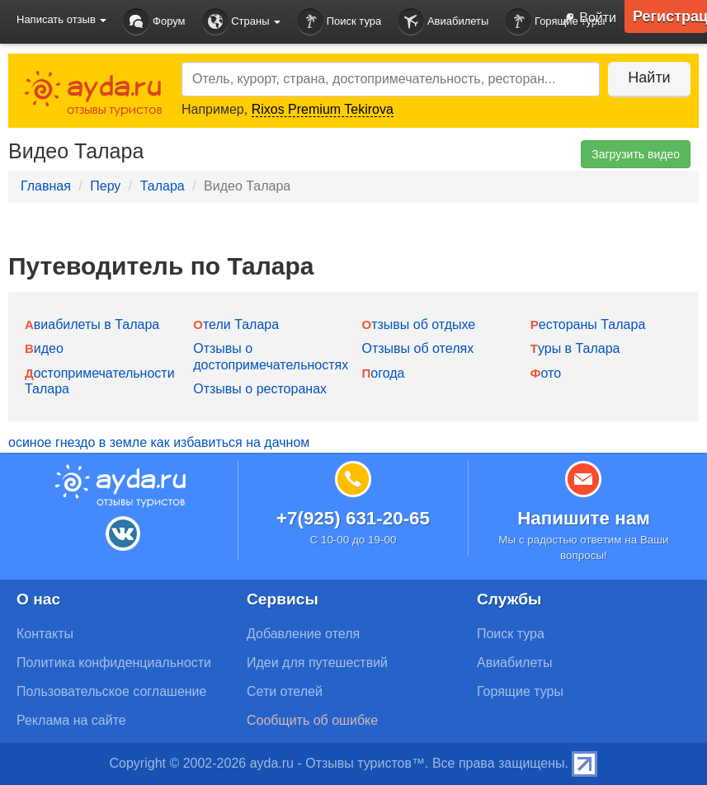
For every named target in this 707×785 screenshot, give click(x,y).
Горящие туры (520, 691)
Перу (105, 186)
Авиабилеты (443, 21)
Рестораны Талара (588, 324)
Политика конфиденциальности (113, 663)
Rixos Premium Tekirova (323, 109)
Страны (241, 21)
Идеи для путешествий (317, 663)
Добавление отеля (303, 634)
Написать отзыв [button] (61, 19)
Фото (545, 373)
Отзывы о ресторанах (260, 389)
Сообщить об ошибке (312, 720)
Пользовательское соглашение (111, 691)
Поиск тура (339, 21)
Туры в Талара (575, 348)
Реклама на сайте (71, 720)
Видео (44, 348)
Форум (154, 21)
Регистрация (670, 16)
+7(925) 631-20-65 (353, 518)
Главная (46, 186)
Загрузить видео (636, 154)
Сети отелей (285, 691)
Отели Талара (236, 324)
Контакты (44, 634)
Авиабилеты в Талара (92, 324)
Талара (162, 186)
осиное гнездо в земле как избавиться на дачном (158, 442)
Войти (585, 19)
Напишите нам (583, 518)
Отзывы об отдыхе (419, 324)
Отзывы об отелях (418, 348)
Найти (649, 77)
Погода (383, 373)
